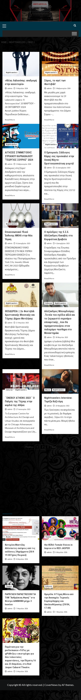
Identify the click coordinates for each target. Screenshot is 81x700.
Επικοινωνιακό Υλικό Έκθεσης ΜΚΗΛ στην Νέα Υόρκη (18, 235)
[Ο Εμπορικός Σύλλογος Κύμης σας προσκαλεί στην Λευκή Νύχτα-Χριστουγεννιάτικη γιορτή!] (60, 136)
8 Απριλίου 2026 (22, 559)
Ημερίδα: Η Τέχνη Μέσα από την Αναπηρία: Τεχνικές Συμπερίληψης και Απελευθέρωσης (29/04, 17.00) (59, 601)
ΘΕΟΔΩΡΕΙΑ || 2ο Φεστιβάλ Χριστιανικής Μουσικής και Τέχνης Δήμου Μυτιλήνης (20, 315)
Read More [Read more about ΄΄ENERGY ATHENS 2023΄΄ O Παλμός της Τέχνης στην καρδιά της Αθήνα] (10, 437)
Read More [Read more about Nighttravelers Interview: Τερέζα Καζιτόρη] (49, 429)
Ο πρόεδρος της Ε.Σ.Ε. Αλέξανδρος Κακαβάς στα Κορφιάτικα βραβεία (58, 235)
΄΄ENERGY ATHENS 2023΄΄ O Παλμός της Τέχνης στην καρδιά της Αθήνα (20, 401)
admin (10, 88)
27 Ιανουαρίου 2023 (23, 409)
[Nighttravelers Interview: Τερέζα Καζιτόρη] (60, 381)
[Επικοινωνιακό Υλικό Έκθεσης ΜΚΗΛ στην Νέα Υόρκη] (20, 215)
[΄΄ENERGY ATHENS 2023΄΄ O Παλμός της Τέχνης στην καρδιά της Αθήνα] (20, 381)
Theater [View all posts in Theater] (48, 537)
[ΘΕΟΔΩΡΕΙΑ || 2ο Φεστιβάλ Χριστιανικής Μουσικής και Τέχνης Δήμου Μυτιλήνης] (20, 295)
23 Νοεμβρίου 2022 (62, 406)
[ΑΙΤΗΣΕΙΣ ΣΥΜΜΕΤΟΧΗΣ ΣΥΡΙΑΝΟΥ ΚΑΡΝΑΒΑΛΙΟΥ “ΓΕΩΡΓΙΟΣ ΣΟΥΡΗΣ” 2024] (20, 136)
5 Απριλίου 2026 (22, 671)
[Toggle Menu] (74, 33)
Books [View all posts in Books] (8, 537)
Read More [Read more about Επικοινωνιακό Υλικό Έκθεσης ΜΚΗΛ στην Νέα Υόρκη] (10, 274)
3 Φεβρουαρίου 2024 (62, 88)
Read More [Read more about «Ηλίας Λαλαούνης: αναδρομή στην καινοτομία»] (10, 119)
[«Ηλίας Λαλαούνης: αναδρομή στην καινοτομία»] (20, 64)
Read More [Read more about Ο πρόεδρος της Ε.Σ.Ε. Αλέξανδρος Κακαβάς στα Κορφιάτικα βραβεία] (49, 278)
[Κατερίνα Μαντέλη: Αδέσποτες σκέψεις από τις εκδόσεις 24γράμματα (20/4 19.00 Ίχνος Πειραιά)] (20, 528)
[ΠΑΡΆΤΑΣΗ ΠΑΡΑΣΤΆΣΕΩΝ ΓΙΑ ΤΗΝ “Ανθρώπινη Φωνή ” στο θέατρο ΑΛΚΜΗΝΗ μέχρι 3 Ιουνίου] (20, 578)
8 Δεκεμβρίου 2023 (23, 243)
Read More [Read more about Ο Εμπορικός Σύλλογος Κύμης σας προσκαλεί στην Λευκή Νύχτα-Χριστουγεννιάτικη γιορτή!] (49, 199)
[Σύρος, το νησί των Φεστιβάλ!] (60, 64)
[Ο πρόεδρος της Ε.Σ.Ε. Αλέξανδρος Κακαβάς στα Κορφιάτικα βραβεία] (60, 215)
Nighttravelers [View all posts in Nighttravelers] (11, 72)
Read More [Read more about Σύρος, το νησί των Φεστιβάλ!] (49, 119)
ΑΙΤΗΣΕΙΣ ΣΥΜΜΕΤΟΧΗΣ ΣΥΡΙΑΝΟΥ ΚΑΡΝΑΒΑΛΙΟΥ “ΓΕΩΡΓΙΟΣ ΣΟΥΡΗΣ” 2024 (19, 156)
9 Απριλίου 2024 (22, 88)
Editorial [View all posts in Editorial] (48, 303)
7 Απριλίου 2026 (22, 609)
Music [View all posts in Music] (47, 390)
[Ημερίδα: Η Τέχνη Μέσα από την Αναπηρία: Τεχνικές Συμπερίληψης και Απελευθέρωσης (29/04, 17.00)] (60, 578)
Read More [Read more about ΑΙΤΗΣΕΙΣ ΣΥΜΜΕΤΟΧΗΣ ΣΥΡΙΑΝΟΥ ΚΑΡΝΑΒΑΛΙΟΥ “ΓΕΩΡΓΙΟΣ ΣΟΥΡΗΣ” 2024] (10, 195)
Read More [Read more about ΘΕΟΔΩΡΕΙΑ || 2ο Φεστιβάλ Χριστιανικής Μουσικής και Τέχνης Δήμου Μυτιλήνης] (10, 354)
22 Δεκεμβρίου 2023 (62, 168)
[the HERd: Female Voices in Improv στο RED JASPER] (60, 528)
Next (54, 447)
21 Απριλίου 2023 (22, 323)
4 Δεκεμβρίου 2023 (62, 243)
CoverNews (51, 684)
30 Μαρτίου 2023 (61, 337)
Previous (29, 447)
